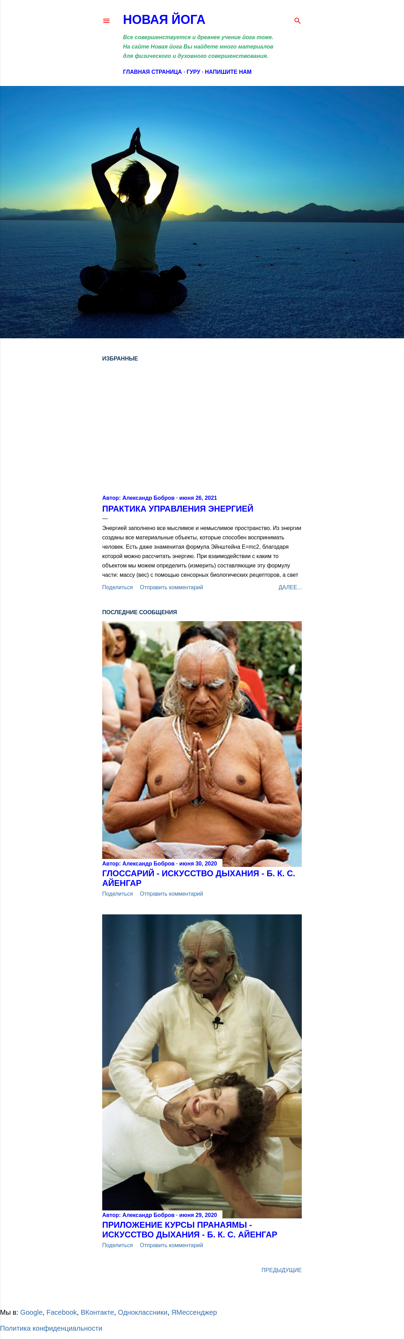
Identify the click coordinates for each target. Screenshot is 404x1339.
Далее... (290, 587)
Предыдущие (282, 1270)
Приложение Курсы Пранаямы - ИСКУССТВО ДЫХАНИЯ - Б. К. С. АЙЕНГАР (189, 1229)
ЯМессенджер (194, 1312)
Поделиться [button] (117, 587)
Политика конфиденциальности (51, 1328)
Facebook (61, 1312)
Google (31, 1312)
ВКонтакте (97, 1312)
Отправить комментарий (171, 587)
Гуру (193, 72)
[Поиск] (297, 19)
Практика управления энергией (177, 508)
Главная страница (152, 72)
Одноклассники (142, 1312)
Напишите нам (228, 72)
